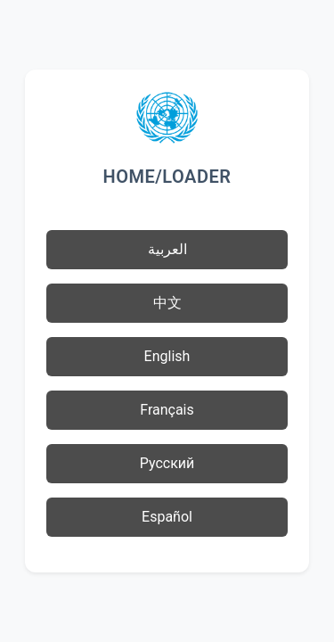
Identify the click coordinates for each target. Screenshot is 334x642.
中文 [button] (167, 302)
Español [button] (167, 516)
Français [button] (167, 409)
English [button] (167, 356)
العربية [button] (167, 249)
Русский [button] (167, 463)
